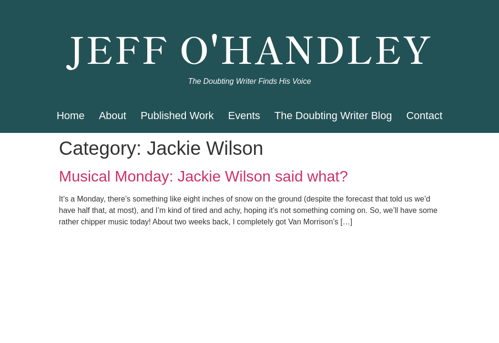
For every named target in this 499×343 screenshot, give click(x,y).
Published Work (177, 115)
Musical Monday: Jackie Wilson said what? (203, 176)
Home (71, 115)
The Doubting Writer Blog (333, 115)
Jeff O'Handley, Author (249, 12)
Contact (424, 115)
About (112, 115)
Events (244, 115)
